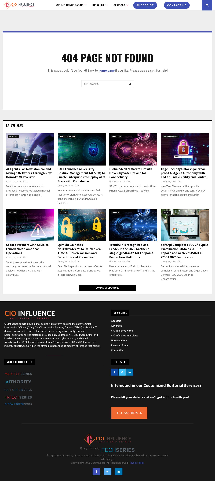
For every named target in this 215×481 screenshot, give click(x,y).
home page (107, 70)
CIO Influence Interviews (124, 335)
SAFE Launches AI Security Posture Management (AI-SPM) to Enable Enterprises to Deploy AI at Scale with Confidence (81, 175)
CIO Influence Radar (69, 5)
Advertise (116, 325)
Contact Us (117, 350)
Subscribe (145, 5)
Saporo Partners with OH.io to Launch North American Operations (27, 249)
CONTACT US (177, 5)
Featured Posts (120, 345)
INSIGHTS (98, 5)
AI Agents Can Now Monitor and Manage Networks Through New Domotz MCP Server (29, 173)
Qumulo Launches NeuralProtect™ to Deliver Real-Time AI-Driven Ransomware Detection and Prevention (80, 251)
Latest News (14, 125)
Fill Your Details (129, 412)
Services (119, 5)
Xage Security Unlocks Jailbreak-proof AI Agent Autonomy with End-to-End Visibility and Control (184, 173)
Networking (13, 136)
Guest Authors (119, 340)
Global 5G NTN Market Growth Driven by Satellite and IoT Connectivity (130, 173)
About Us (116, 321)
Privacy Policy (136, 462)
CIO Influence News (122, 330)
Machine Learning (67, 136)
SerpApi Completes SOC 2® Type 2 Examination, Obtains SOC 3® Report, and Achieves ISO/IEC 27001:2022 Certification (184, 251)
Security (12, 212)
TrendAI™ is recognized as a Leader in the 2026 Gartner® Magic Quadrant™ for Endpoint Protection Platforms (131, 251)
